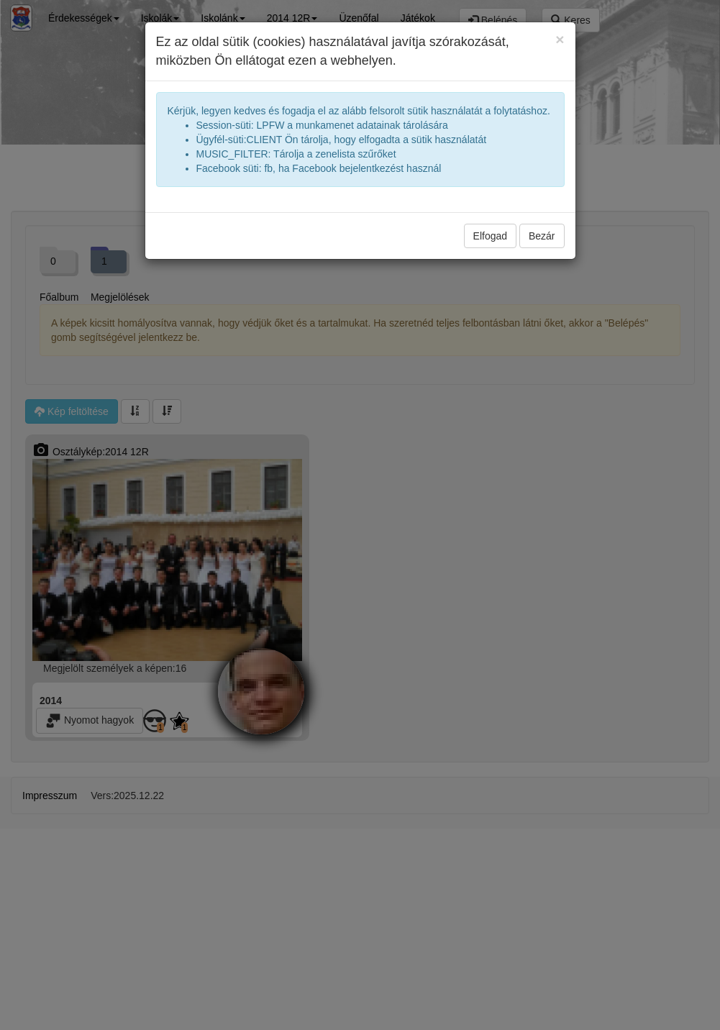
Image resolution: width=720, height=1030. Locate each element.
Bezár (542, 236)
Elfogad (490, 236)
